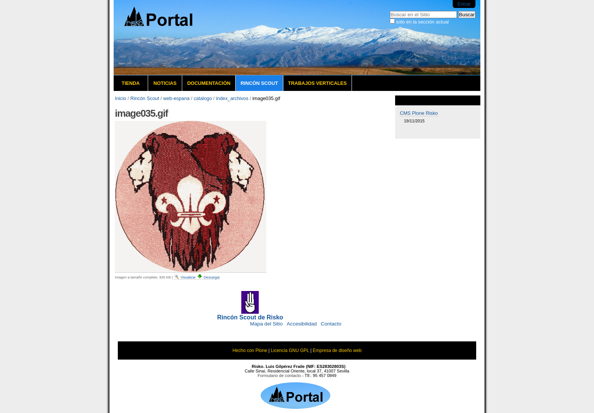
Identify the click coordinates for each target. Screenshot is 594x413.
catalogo (203, 98)
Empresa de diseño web (337, 350)
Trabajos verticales (317, 83)
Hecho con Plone (250, 350)
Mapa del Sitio (266, 324)
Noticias (165, 83)
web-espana (176, 98)
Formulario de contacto (279, 375)
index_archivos (232, 98)
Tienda (131, 83)
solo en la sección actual (422, 22)
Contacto (331, 324)
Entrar (464, 4)
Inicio (120, 98)
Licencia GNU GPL (290, 350)
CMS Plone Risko (419, 113)
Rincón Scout (259, 83)
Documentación (208, 83)
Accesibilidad (302, 324)
